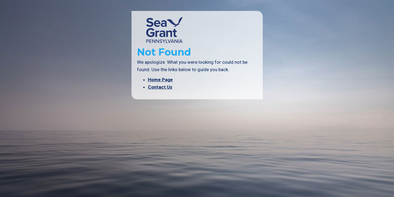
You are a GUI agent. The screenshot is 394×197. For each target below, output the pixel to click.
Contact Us (160, 87)
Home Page (160, 79)
